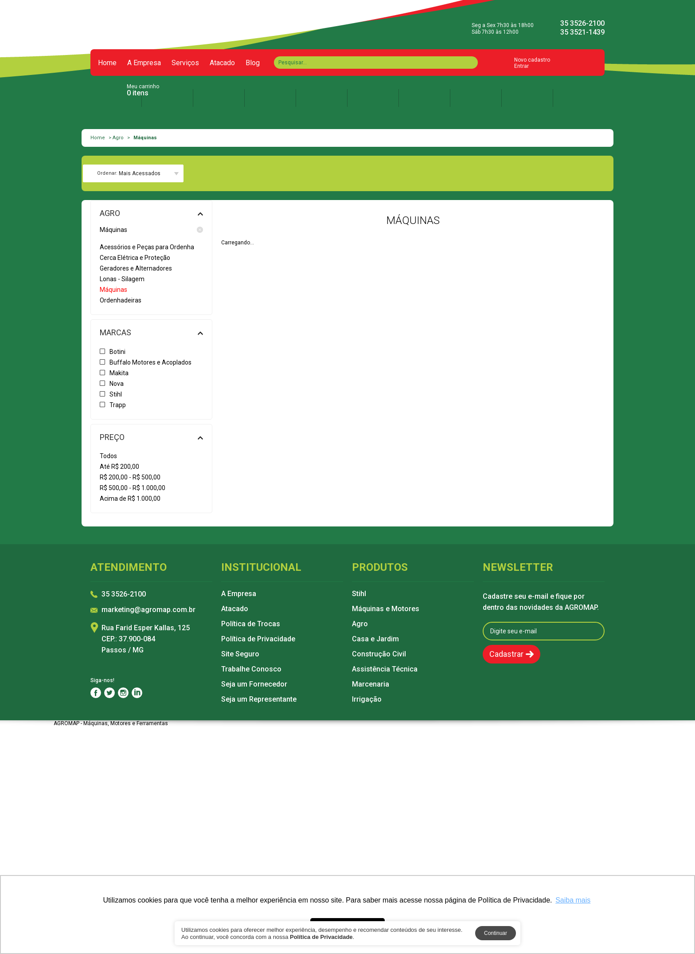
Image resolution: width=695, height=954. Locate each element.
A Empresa (144, 63)
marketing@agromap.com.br (148, 610)
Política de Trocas (250, 624)
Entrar (521, 66)
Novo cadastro (532, 60)
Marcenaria (370, 684)
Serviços (185, 63)
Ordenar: (107, 173)
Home (107, 63)
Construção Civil (379, 654)
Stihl (359, 594)
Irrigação (367, 699)
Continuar (495, 933)
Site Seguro (240, 654)
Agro (118, 138)
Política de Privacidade (258, 639)
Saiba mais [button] (572, 900)
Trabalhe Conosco (251, 669)
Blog (253, 63)
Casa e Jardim (375, 639)
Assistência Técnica (385, 669)
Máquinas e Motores (385, 609)
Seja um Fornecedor (254, 684)
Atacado (222, 63)
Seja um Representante (259, 699)
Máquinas (151, 230)
